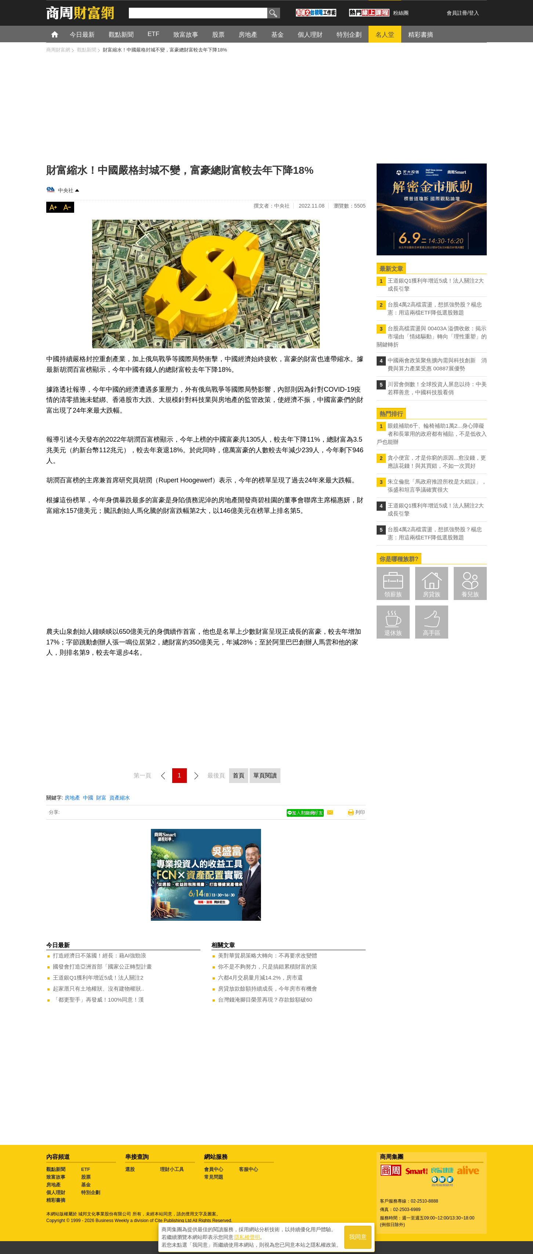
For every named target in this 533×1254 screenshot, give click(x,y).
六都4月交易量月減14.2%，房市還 (260, 977)
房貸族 (431, 594)
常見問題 (213, 1177)
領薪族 (393, 594)
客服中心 (248, 1169)
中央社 (65, 190)
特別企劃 (90, 1192)
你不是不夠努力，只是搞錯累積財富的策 (267, 966)
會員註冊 (457, 13)
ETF (85, 1169)
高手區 (431, 633)
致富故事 (55, 1177)
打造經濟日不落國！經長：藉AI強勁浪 (99, 955)
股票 (86, 1177)
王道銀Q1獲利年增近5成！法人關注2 (98, 977)
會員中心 (213, 1169)
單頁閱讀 (265, 775)
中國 (88, 798)
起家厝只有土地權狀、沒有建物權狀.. (98, 988)
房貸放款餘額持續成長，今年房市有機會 (267, 988)
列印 (360, 812)
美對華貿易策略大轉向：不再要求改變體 (267, 955)
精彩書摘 (55, 1200)
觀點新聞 (55, 1169)
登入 (474, 13)
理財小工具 (172, 1169)
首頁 (61, 34)
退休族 (393, 633)
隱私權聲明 (247, 1236)
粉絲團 (401, 13)
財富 (101, 798)
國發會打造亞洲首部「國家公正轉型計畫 (102, 966)
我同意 (358, 1236)
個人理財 (55, 1192)
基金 (86, 1184)
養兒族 (470, 594)
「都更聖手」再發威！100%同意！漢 (98, 999)
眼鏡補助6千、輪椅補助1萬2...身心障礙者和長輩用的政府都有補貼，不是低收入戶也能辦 (432, 434)
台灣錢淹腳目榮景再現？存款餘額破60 (265, 999)
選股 (130, 1169)
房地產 (72, 798)
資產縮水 (119, 798)
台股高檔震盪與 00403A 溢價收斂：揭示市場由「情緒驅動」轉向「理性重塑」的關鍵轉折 (432, 336)
